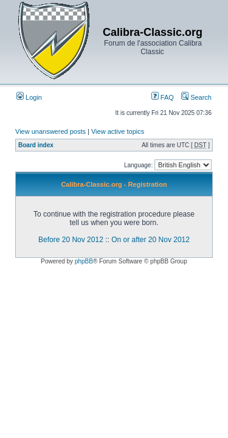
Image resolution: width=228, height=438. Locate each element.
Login (29, 97)
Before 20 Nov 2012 (70, 239)
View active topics (117, 131)
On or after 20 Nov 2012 (150, 239)
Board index (36, 145)
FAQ (162, 97)
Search (196, 97)
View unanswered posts (50, 131)
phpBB (84, 261)
